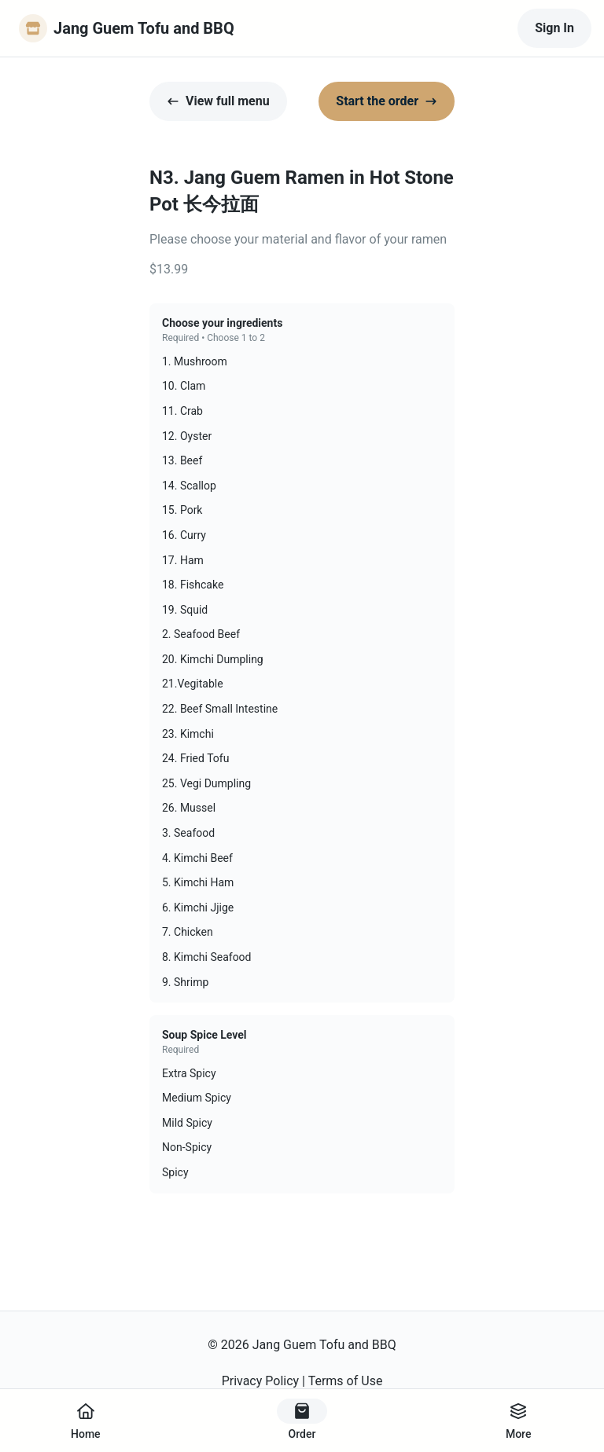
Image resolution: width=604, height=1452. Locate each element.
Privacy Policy (261, 1380)
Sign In (554, 27)
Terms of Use (345, 1380)
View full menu (218, 101)
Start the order (386, 101)
